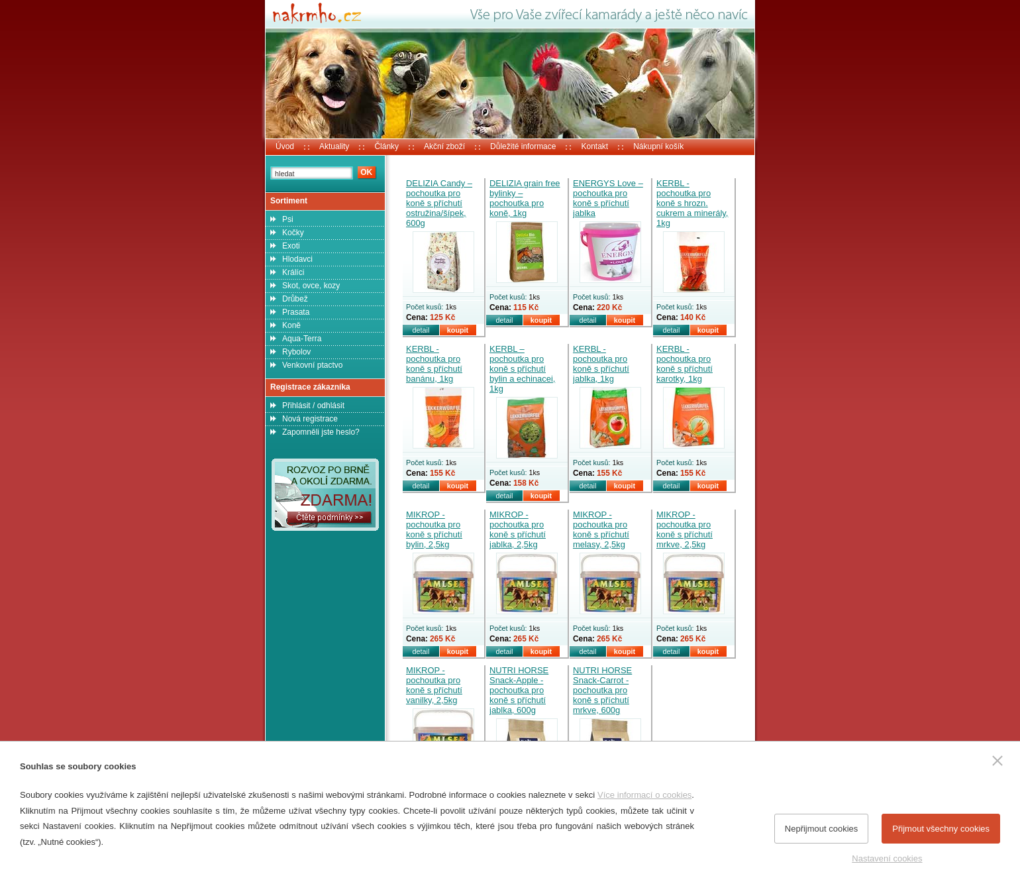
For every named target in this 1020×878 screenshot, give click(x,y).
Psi (287, 219)
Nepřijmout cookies (821, 829)
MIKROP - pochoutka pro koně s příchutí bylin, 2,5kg (434, 529)
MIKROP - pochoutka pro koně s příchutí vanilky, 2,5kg (434, 685)
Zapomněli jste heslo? (321, 432)
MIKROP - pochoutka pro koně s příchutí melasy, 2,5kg (601, 529)
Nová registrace (310, 418)
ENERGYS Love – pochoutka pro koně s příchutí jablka (608, 198)
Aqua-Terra (301, 338)
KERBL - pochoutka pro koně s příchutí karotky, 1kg (684, 364)
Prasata (295, 312)
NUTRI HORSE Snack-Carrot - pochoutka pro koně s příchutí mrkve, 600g (602, 690)
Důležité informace (523, 146)
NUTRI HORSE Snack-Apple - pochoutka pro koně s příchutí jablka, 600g (518, 690)
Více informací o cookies (644, 795)
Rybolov (296, 352)
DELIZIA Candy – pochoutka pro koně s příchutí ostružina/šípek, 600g (439, 203)
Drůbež (295, 298)
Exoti (291, 245)
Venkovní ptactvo (312, 365)
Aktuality (334, 146)
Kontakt (594, 146)
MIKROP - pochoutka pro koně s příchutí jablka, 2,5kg (517, 529)
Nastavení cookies (887, 858)
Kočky (293, 232)
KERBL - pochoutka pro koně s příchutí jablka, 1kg (601, 364)
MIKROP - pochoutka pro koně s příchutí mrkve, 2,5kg (684, 529)
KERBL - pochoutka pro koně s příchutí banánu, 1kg (434, 364)
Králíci (293, 272)
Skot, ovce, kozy (311, 285)
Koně (291, 325)
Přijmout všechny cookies (941, 829)
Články (386, 146)
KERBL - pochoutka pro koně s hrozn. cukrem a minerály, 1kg (692, 203)
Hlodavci (297, 259)
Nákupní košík (658, 146)
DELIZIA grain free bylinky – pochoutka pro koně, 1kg (524, 198)
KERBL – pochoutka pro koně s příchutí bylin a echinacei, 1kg (522, 369)
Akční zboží (444, 146)
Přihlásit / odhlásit (313, 405)
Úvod (285, 146)
